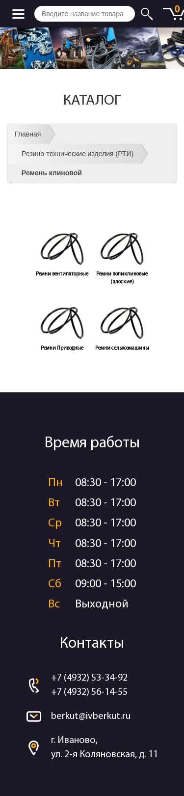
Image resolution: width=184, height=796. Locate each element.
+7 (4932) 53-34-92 (89, 678)
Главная (28, 134)
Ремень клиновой (52, 173)
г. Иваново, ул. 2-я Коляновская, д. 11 (104, 748)
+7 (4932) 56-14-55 (89, 692)
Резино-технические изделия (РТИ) (77, 154)
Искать (148, 14)
